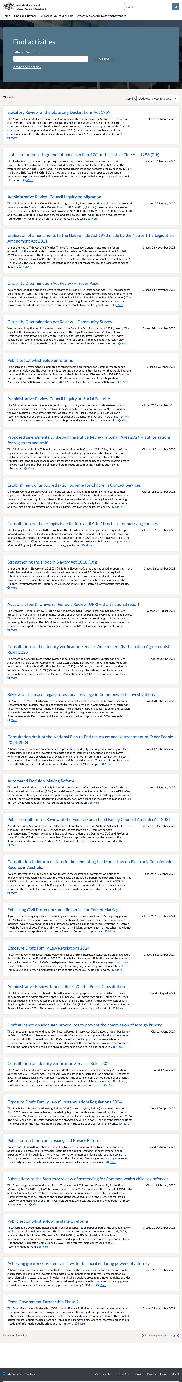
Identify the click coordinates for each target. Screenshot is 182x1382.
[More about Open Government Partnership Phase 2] (80, 1323)
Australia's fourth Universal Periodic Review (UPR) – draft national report (73, 604)
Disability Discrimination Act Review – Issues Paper (53, 283)
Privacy (151, 1373)
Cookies (138, 1373)
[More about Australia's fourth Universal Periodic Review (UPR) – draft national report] (12, 629)
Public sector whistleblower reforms (40, 360)
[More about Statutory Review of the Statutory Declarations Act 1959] (12, 137)
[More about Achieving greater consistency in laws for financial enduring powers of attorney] (101, 1285)
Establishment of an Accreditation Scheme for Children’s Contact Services (74, 484)
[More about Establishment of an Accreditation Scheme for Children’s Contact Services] (117, 506)
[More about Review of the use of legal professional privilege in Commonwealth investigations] (12, 720)
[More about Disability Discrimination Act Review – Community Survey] (123, 343)
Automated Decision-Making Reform (40, 780)
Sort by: (131, 98)
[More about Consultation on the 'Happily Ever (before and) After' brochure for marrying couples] (87, 545)
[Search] (175, 6)
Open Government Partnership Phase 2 (43, 1301)
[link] (152, 1335)
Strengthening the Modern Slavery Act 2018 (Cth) (52, 561)
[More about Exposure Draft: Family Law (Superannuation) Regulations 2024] (124, 1123)
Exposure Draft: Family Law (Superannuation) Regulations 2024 (64, 1101)
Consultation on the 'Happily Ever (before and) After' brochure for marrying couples (82, 523)
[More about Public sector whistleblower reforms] (123, 381)
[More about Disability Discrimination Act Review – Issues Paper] (118, 305)
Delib (33, 1373)
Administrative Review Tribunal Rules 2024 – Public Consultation (66, 986)
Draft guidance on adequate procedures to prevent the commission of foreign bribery (84, 1024)
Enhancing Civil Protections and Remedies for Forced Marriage (64, 909)
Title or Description (27, 52)
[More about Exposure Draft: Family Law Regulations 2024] (117, 969)
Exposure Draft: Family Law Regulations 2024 (48, 947)
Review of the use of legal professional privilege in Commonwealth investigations (81, 694)
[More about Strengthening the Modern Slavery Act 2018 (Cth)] (12, 587)
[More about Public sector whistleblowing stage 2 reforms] (43, 1246)
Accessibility (102, 1373)
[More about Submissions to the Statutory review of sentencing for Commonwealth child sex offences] (34, 1204)
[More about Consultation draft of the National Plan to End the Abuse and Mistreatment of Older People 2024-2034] (106, 764)
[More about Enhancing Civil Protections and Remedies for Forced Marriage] (110, 931)
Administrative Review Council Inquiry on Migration (54, 196)
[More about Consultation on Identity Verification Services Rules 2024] (109, 1085)
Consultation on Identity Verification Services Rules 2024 (59, 1063)
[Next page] (171, 1335)
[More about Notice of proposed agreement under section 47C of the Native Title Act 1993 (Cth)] (28, 180)
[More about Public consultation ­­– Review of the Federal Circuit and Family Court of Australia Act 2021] (12, 844)
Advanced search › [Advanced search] (27, 67)
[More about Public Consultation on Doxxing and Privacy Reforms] (111, 1162)
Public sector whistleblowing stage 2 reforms (48, 1220)
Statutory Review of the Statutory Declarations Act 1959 (58, 112)
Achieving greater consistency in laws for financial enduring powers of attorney (78, 1263)
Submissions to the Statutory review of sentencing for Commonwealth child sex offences (87, 1178)
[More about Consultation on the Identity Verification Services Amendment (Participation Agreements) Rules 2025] (12, 677)
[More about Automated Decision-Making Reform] (94, 802)
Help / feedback (169, 1373)
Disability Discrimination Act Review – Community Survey (59, 321)
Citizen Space (14, 1373)
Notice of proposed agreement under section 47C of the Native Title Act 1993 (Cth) (83, 154)
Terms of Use (122, 1373)
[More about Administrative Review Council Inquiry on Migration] (92, 218)
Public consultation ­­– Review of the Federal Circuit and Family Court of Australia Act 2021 (89, 819)
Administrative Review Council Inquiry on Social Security (58, 398)
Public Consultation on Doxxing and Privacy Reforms (54, 1140)
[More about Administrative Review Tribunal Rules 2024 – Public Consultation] (118, 1008)
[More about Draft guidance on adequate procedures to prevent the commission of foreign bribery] (118, 1046)
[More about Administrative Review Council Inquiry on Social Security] (123, 420)
